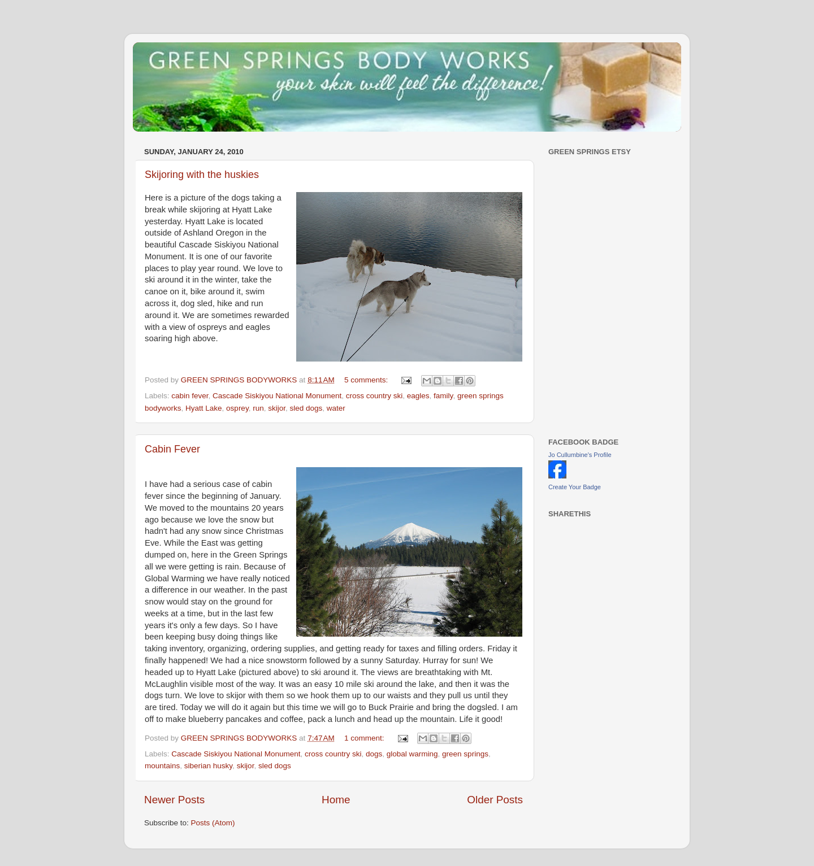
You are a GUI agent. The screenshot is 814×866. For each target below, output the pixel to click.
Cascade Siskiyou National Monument (277, 395)
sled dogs (305, 408)
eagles (418, 395)
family (443, 395)
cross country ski (374, 395)
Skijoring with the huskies (202, 174)
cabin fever (189, 395)
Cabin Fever (172, 449)
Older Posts (495, 800)
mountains (162, 765)
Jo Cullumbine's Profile (580, 454)
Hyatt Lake (203, 408)
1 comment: (365, 738)
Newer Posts (174, 800)
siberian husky (208, 765)
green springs (465, 754)
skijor (276, 408)
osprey (237, 408)
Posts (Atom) (213, 823)
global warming (412, 754)
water (336, 408)
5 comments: (367, 380)
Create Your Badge (574, 487)
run (258, 408)
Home (336, 800)
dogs (374, 754)
